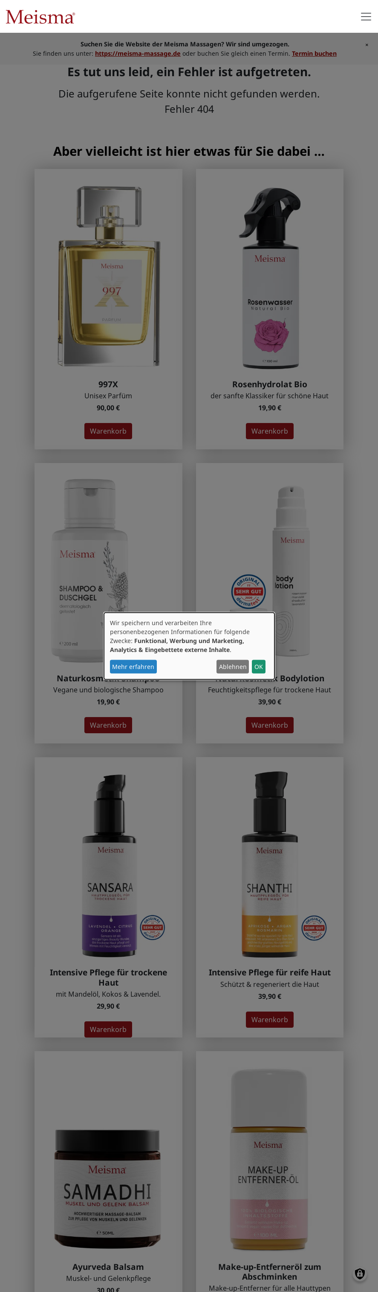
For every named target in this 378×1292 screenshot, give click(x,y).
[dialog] (189, 646)
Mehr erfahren (133, 667)
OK (258, 667)
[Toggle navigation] (366, 16)
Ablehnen (233, 667)
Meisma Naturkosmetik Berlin (43, 16)
